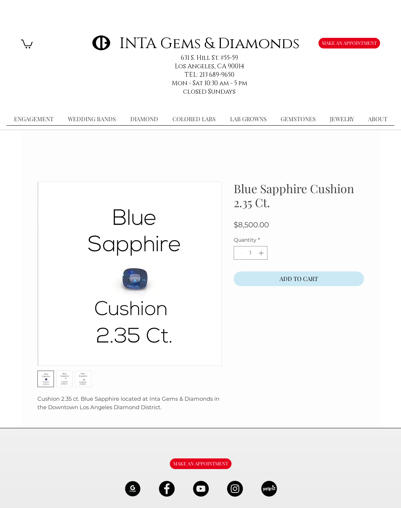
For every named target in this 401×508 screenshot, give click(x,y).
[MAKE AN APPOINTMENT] (349, 43)
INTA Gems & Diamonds (209, 43)
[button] (27, 43)
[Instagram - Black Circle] (235, 489)
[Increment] (261, 252)
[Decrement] (239, 252)
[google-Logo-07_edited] (133, 489)
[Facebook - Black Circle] (167, 489)
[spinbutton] (250, 252)
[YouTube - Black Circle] (201, 489)
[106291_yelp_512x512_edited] (269, 489)
